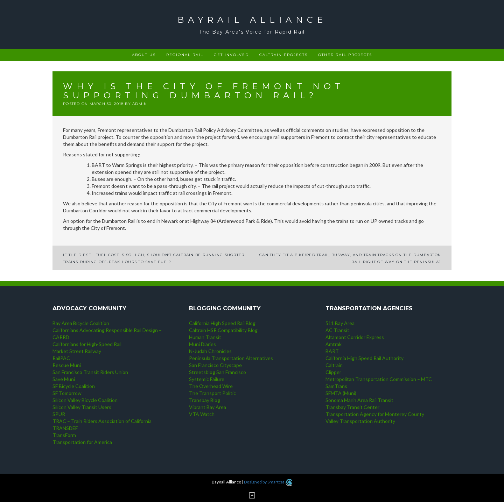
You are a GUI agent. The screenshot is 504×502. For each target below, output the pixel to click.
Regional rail (184, 54)
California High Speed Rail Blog (222, 323)
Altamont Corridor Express (355, 337)
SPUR (58, 414)
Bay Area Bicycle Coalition (80, 323)
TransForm (64, 435)
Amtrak (334, 344)
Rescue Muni (66, 365)
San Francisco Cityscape (215, 365)
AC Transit (337, 330)
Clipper (333, 372)
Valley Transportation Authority (360, 421)
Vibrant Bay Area (207, 407)
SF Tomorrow (67, 393)
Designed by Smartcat (268, 482)
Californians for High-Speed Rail (86, 344)
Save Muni (63, 379)
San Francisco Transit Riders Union (90, 372)
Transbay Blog (204, 400)
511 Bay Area (340, 323)
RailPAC (61, 358)
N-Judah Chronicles (210, 351)
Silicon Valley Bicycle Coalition (85, 400)
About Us (144, 54)
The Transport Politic (212, 393)
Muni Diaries (202, 344)
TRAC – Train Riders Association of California (102, 421)
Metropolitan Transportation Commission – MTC (379, 379)
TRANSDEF (65, 428)
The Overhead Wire (211, 386)
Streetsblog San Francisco (217, 372)
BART (332, 351)
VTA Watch (202, 414)
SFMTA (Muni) (341, 393)
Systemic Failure (206, 379)
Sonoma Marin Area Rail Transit (359, 400)
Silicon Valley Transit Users (81, 407)
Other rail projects (345, 54)
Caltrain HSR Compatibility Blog (223, 330)
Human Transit (205, 337)
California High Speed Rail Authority (365, 358)
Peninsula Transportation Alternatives (231, 358)
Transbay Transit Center (352, 407)
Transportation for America (82, 442)
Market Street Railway (76, 351)
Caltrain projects (283, 54)
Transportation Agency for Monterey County (375, 414)
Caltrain (334, 365)
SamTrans (336, 386)
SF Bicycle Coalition (73, 386)
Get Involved (231, 54)
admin (139, 103)
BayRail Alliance (252, 20)
